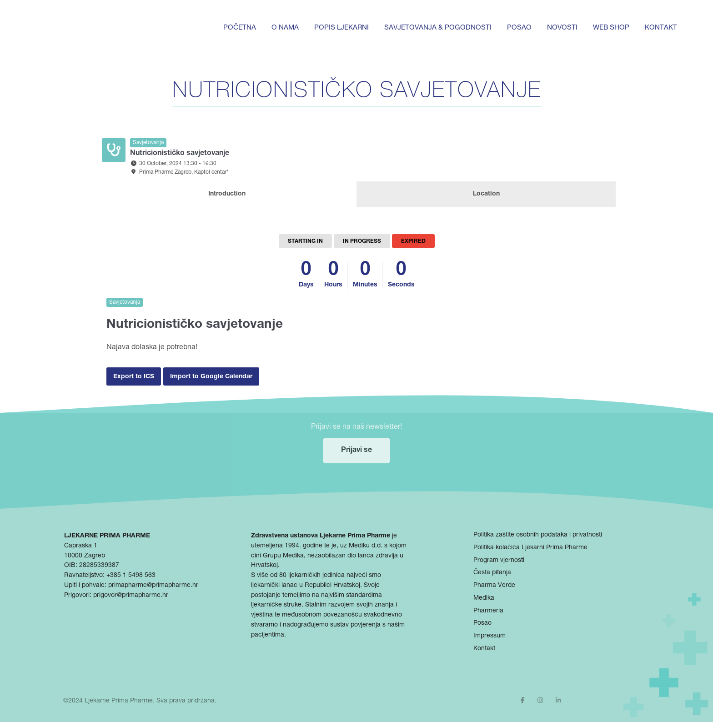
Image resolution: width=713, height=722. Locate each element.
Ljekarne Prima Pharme (119, 701)
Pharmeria (488, 611)
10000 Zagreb (84, 556)
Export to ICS (133, 377)
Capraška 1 (80, 546)
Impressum (489, 636)
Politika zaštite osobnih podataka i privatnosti (537, 535)
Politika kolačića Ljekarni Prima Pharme (530, 548)
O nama (285, 28)
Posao (519, 28)
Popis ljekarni (341, 28)
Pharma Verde (494, 585)
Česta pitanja (492, 573)
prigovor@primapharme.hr (130, 595)
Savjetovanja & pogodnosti (438, 28)
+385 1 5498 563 (131, 575)
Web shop (611, 28)
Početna (239, 28)
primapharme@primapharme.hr (153, 585)
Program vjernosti (498, 560)
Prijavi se (356, 450)
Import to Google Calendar (211, 377)
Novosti (562, 28)
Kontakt (661, 28)
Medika (483, 598)
